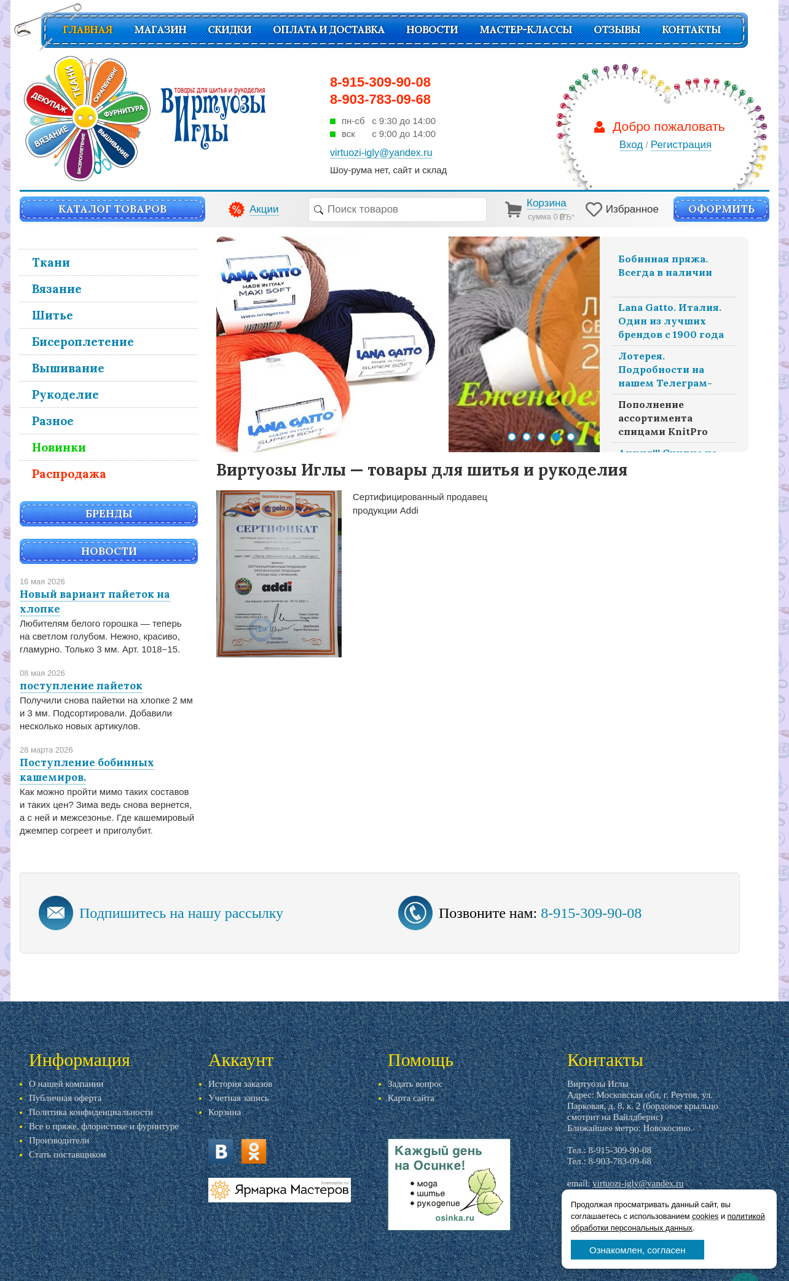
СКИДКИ (229, 29)
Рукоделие (65, 394)
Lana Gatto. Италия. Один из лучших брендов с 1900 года (671, 320)
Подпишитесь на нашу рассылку (181, 913)
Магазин (160, 29)
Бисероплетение (83, 341)
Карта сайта (411, 1098)
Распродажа (69, 473)
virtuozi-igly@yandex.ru (637, 1183)
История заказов (240, 1084)
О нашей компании (66, 1084)
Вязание (57, 288)
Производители (59, 1140)
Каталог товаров (112, 209)
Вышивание (68, 368)
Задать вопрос (415, 1084)
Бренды (109, 513)
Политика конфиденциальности (91, 1112)
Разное (53, 420)
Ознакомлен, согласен (637, 1250)
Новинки (59, 447)
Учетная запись (238, 1098)
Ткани (51, 262)
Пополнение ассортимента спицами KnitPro (663, 417)
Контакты (691, 29)
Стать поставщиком (67, 1154)
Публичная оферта (65, 1098)
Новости (432, 29)
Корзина (224, 1112)
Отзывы (617, 29)
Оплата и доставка (329, 29)
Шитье (52, 315)
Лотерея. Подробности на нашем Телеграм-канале (665, 371)
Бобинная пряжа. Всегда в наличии (665, 265)
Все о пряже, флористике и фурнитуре (104, 1126)
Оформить (721, 209)
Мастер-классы (525, 29)
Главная (87, 29)
